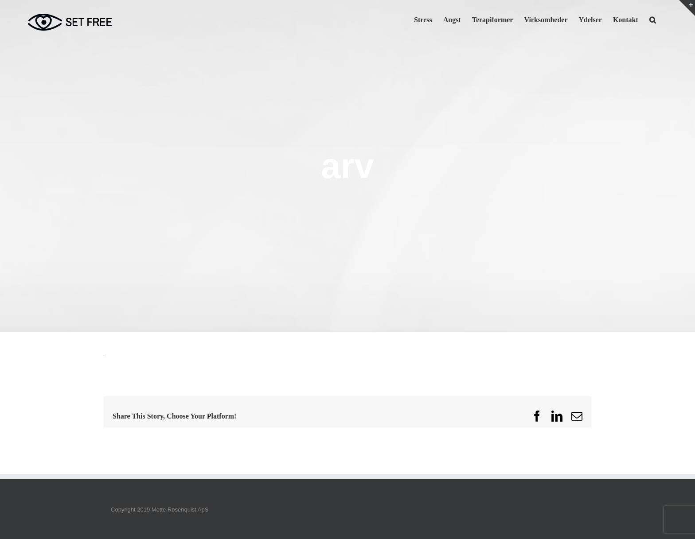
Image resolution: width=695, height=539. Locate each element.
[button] (652, 19)
